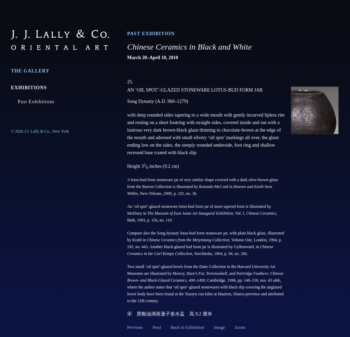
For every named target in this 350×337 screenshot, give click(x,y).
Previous (135, 327)
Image (219, 327)
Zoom (239, 327)
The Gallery (30, 70)
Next (156, 327)
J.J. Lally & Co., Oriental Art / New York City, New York (60, 40)
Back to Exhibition (187, 327)
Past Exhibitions (36, 101)
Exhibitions (29, 87)
